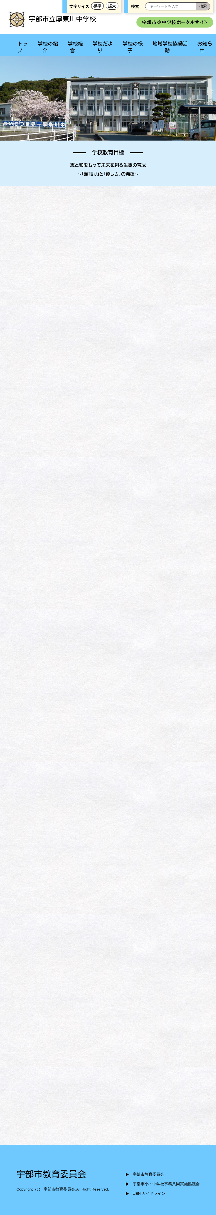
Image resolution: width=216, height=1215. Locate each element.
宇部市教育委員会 (148, 1174)
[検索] (203, 6)
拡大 (112, 6)
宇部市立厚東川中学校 (52, 18)
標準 (97, 6)
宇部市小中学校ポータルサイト (175, 22)
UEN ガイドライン (149, 1193)
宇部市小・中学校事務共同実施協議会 (166, 1184)
